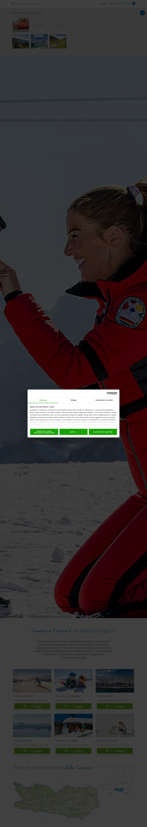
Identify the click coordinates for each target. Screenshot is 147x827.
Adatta (73, 432)
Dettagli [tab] (73, 400)
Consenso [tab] (43, 400)
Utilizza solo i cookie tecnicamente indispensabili (44, 431)
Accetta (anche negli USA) (102, 432)
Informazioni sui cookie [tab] (104, 400)
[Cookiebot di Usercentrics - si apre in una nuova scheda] (108, 393)
